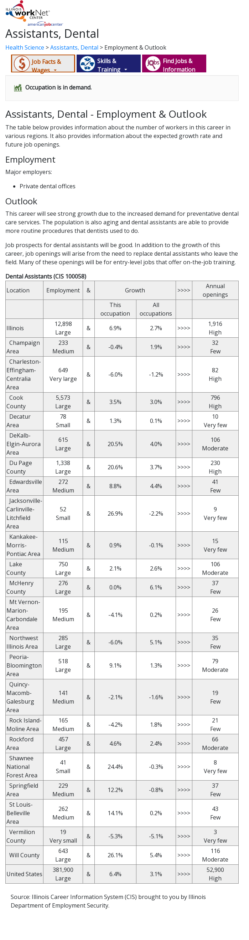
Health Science (24, 47)
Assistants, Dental (74, 47)
